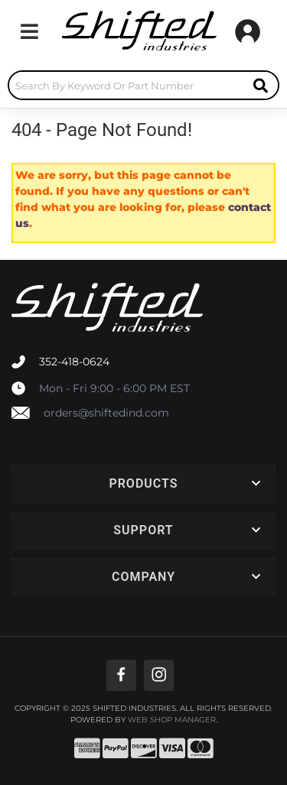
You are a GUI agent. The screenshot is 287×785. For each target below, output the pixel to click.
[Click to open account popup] (247, 31)
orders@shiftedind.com (106, 412)
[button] (143, 85)
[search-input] (126, 85)
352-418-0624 (74, 361)
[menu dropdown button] (29, 31)
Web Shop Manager (172, 720)
